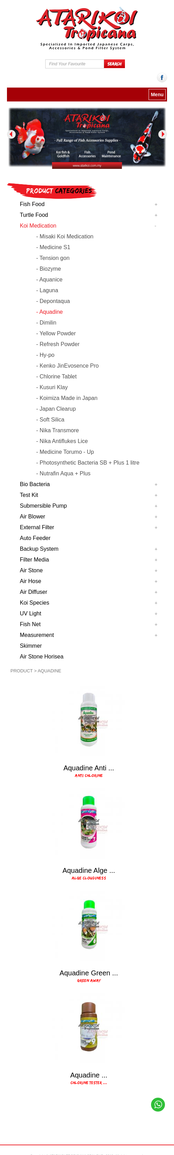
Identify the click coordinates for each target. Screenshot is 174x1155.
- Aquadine (49, 312)
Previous (11, 134)
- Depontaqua (53, 301)
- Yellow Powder (56, 333)
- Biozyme (48, 269)
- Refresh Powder (58, 344)
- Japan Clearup (56, 409)
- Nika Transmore (57, 430)
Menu (157, 94)
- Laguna (47, 290)
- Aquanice (49, 279)
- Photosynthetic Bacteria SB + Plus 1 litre (88, 463)
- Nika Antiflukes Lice (62, 441)
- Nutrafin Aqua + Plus (63, 473)
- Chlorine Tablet (56, 376)
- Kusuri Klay (52, 387)
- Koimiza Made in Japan (66, 398)
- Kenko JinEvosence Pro (67, 366)
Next (162, 134)
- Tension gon (53, 258)
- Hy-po (45, 355)
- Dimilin (46, 323)
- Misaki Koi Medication (65, 236)
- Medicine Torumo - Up (65, 452)
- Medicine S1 (53, 247)
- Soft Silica (50, 420)
